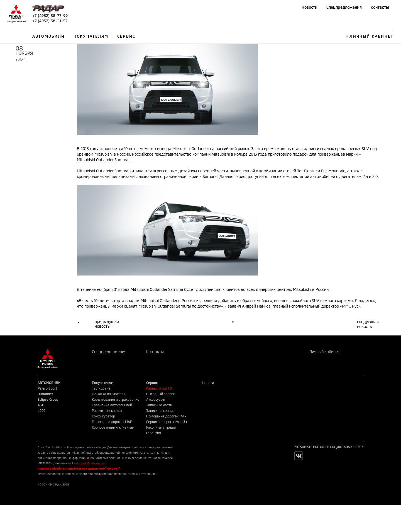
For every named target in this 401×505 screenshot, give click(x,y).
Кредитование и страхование (115, 399)
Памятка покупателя (109, 394)
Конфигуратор (103, 416)
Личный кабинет (324, 351)
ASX (41, 405)
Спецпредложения (344, 7)
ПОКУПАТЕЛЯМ (91, 36)
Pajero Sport (47, 388)
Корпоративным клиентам (113, 427)
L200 (41, 410)
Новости (309, 7)
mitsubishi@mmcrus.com (90, 463)
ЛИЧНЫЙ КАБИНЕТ (371, 36)
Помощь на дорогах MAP (112, 422)
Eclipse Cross (48, 399)
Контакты (380, 7)
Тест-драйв (101, 388)
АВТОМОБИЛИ (48, 36)
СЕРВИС (126, 36)
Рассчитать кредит (107, 410)
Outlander (45, 394)
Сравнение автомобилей (112, 405)
